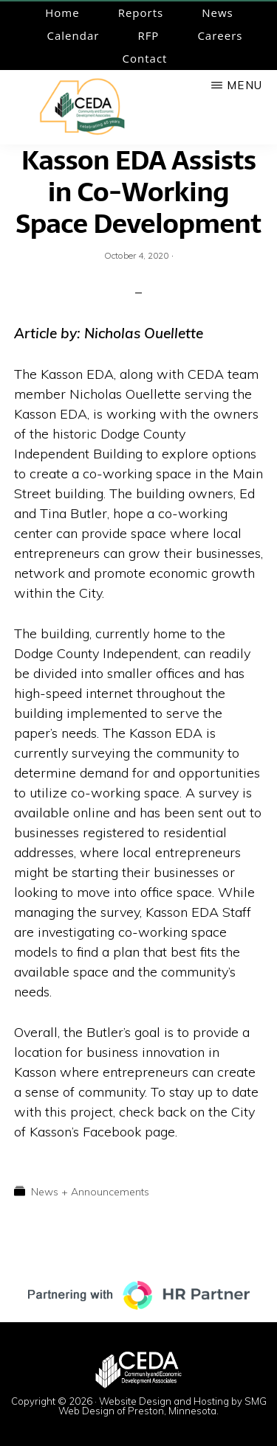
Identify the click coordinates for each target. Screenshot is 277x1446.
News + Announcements (90, 1191)
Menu (244, 85)
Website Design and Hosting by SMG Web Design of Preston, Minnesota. (162, 1406)
